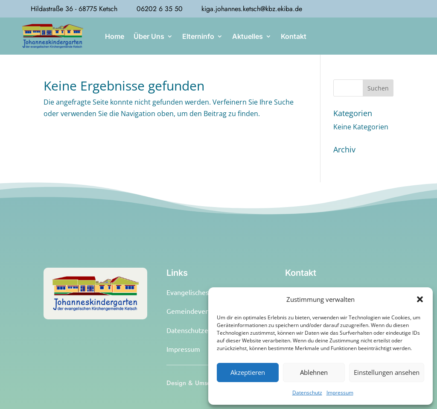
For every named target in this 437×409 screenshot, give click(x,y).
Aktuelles (247, 36)
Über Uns (149, 36)
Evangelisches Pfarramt (202, 292)
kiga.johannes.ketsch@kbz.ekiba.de (251, 9)
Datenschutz (307, 392)
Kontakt (293, 36)
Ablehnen (314, 372)
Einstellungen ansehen (387, 372)
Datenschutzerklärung (199, 330)
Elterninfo (198, 36)
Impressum (339, 392)
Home (114, 36)
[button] (420, 299)
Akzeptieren (247, 372)
